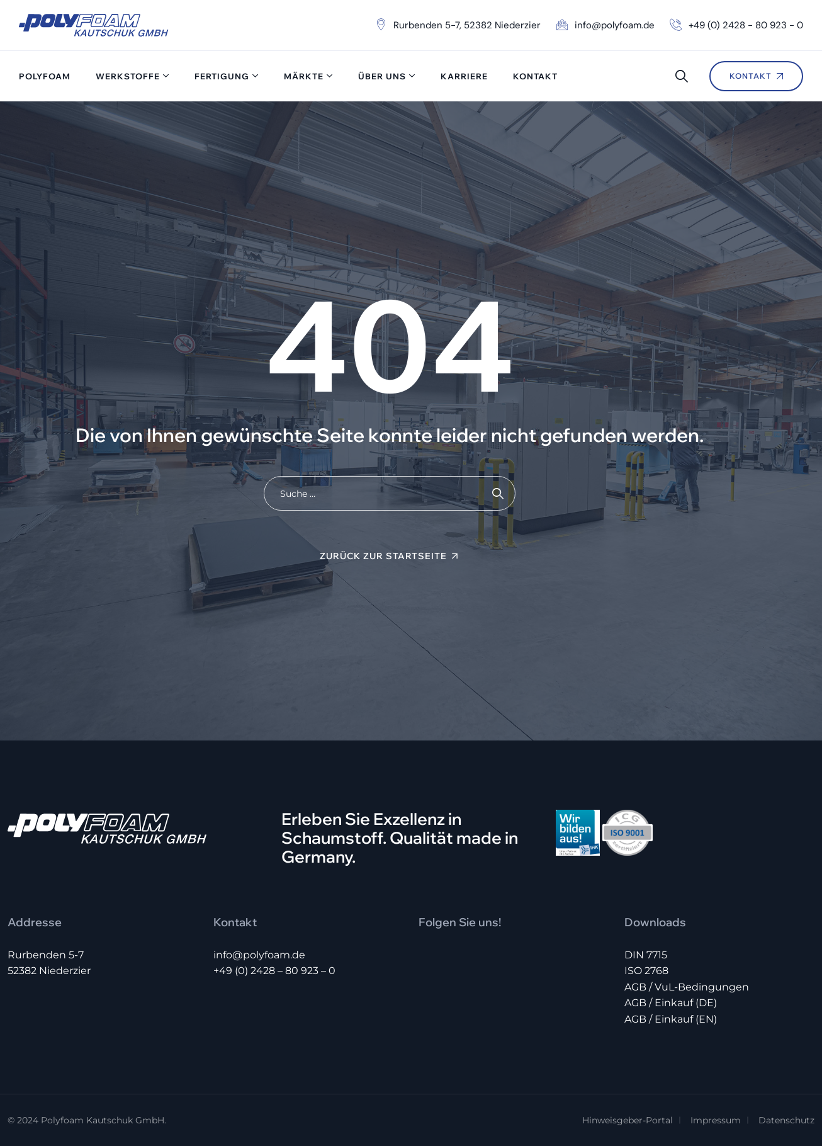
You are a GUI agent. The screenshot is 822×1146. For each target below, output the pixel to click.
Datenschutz (786, 1120)
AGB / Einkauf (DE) (670, 1003)
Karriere (464, 76)
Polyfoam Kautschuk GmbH (102, 1120)
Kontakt (535, 76)
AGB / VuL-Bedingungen (686, 987)
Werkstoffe (128, 76)
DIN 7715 (645, 955)
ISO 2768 (646, 971)
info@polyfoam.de (259, 955)
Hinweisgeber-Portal (627, 1120)
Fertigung (221, 76)
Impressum (715, 1120)
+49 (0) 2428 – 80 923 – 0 (274, 971)
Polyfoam (44, 76)
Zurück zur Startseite (383, 556)
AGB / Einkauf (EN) (670, 1019)
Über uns (382, 76)
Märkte (304, 76)
